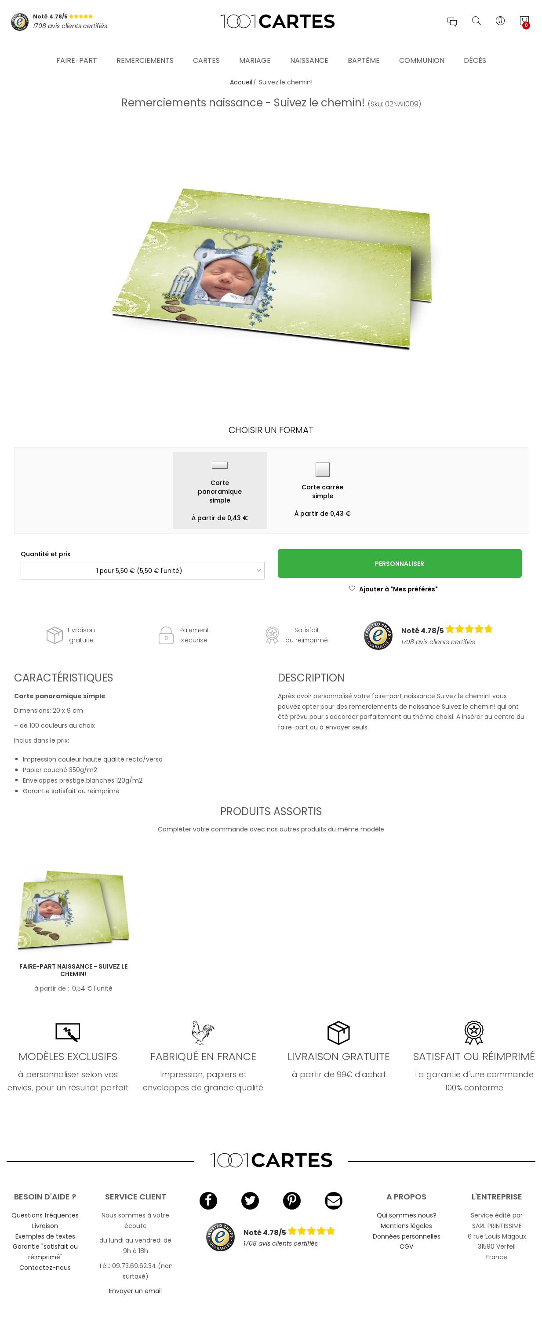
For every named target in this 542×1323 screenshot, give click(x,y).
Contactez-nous (45, 1267)
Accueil (241, 82)
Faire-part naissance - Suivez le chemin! (73, 970)
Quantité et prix (45, 554)
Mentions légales (406, 1225)
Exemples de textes (45, 1236)
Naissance (309, 50)
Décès (475, 50)
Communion (421, 50)
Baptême (364, 50)
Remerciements (145, 50)
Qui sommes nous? (407, 1215)
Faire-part (76, 50)
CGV (406, 1246)
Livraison (45, 1225)
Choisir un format (271, 430)
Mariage (255, 50)
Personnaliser (399, 563)
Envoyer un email (135, 1291)
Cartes (206, 50)
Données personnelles (406, 1236)
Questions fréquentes (45, 1215)
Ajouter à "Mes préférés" (393, 589)
